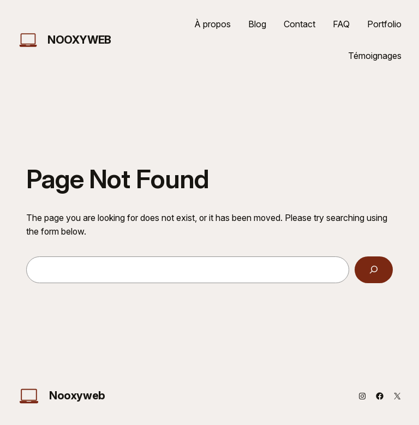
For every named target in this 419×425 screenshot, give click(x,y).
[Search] (374, 269)
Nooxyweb (79, 39)
